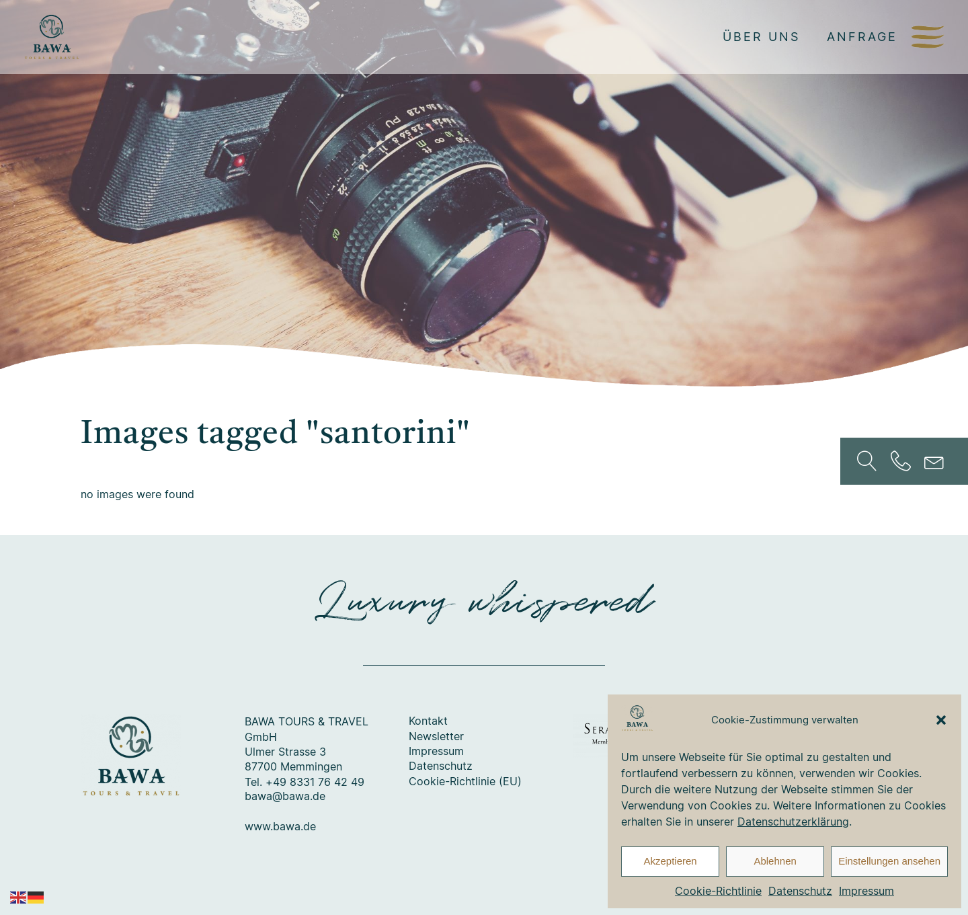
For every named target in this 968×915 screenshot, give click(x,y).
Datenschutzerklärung (793, 821)
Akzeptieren (669, 861)
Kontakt (428, 721)
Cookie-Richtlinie (718, 891)
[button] (941, 720)
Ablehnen (775, 861)
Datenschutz (800, 891)
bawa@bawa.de (285, 796)
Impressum (866, 891)
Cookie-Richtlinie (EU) (465, 782)
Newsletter (436, 737)
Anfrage (862, 36)
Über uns (761, 36)
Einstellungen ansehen (889, 861)
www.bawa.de (280, 827)
